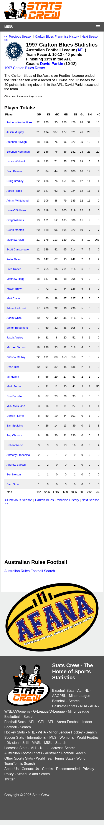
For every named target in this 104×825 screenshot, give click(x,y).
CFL (41, 722)
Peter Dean (14, 259)
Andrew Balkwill (16, 464)
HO (98, 114)
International (36, 737)
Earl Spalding (15, 425)
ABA (93, 706)
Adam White (14, 318)
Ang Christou (15, 435)
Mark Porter (14, 386)
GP (39, 114)
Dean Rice (13, 366)
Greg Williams (15, 220)
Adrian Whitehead (18, 200)
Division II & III (18, 743)
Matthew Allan (15, 239)
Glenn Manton (15, 230)
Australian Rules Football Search (29, 571)
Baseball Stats (63, 690)
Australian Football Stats (23, 753)
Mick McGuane (16, 406)
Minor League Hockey (66, 732)
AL (79, 690)
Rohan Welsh (15, 445)
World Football (88, 737)
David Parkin (51, 64)
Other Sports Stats (18, 758)
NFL (32, 722)
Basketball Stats (64, 706)
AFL (81, 50)
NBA (83, 706)
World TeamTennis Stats (54, 758)
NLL (43, 748)
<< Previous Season (18, 36)
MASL (36, 743)
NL (86, 690)
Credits (47, 769)
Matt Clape (13, 298)
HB (66, 114)
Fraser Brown (15, 288)
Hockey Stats (14, 732)
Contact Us (30, 769)
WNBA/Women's (17, 711)
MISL (48, 743)
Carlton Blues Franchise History (57, 36)
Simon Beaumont (17, 327)
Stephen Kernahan (18, 151)
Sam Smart (13, 484)
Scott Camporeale (18, 249)
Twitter (9, 779)
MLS (52, 737)
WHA (42, 732)
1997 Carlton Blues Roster (24, 68)
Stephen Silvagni (17, 141)
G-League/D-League (49, 711)
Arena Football (68, 722)
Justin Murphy (15, 132)
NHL (31, 732)
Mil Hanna (13, 376)
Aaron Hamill (14, 190)
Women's (66, 737)
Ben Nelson (14, 474)
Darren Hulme (15, 415)
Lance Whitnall (16, 161)
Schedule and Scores (33, 774)
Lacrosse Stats (15, 748)
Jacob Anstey (15, 337)
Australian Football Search (65, 753)
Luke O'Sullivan (16, 210)
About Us (11, 769)
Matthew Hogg (16, 278)
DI (75, 114)
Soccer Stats (14, 737)
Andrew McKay (16, 357)
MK (56, 114)
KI (48, 114)
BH (90, 114)
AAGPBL (59, 696)
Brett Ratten (14, 269)
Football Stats (15, 722)
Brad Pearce (14, 171)
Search (74, 701)
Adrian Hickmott (16, 308)
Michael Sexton (16, 347)
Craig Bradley (15, 181)
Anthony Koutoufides (19, 122)
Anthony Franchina (18, 455)
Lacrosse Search (63, 748)
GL (82, 114)
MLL (33, 748)
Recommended (68, 769)
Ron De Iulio (14, 396)
